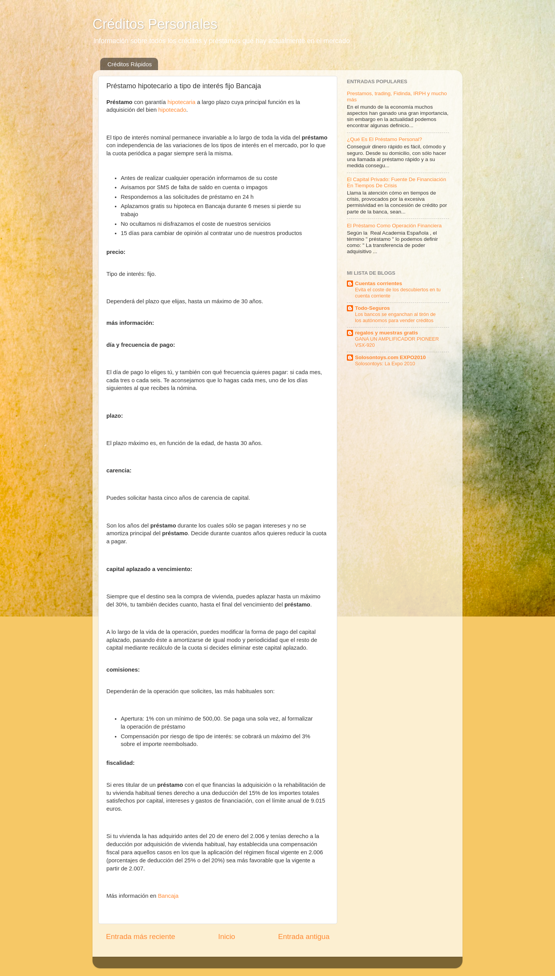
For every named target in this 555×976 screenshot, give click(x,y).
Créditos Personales (154, 24)
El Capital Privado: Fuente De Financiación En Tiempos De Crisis (396, 182)
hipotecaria (181, 102)
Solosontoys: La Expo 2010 (385, 363)
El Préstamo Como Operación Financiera (394, 225)
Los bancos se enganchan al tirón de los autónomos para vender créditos (395, 317)
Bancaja (168, 896)
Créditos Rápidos (130, 64)
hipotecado (172, 110)
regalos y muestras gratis (386, 333)
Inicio (226, 936)
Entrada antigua (304, 936)
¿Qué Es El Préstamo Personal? (384, 139)
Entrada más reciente (140, 936)
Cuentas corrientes (378, 283)
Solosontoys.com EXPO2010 (390, 357)
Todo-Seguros (372, 308)
